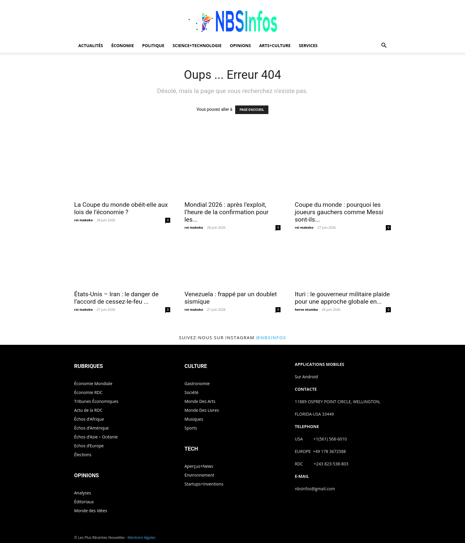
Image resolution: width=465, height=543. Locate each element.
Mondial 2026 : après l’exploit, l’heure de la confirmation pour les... (226, 212)
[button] (384, 46)
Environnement (199, 475)
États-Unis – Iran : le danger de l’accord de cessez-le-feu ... (116, 298)
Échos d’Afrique (89, 419)
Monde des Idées (90, 510)
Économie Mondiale (93, 383)
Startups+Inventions (203, 484)
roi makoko (83, 220)
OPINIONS (240, 45)
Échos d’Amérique (91, 428)
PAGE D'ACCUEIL (252, 110)
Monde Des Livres (201, 410)
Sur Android (306, 376)
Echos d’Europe (89, 446)
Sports (190, 428)
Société (191, 392)
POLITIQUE (153, 45)
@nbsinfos (271, 337)
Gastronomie (197, 383)
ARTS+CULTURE (275, 45)
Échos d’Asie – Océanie (96, 437)
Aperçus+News (198, 466)
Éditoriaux (84, 501)
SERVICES (308, 45)
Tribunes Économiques (96, 401)
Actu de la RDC (88, 410)
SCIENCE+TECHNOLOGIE (197, 45)
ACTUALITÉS (90, 45)
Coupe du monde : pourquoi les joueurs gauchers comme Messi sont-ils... (339, 212)
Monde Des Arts (199, 401)
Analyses (82, 493)
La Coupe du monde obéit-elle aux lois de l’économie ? (121, 208)
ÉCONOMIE (122, 45)
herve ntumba (306, 309)
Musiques (193, 419)
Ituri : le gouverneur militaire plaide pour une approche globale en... (342, 298)
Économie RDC (88, 392)
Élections (82, 454)
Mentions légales (141, 537)
